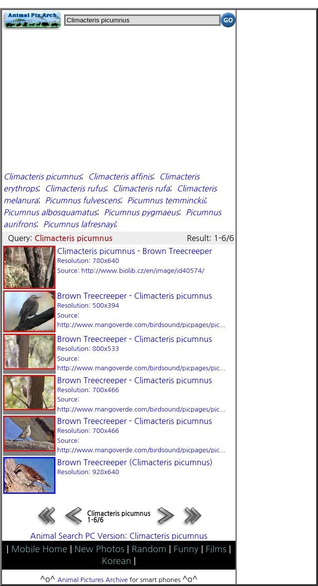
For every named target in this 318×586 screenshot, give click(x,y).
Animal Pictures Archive (93, 580)
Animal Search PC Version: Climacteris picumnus (118, 536)
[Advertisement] (119, 99)
